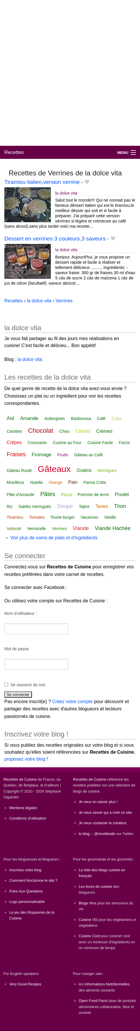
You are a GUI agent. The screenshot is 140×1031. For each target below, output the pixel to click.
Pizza (66, 494)
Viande (81, 528)
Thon (120, 506)
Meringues (107, 470)
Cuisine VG (88, 919)
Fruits (63, 454)
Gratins (84, 470)
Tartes (102, 506)
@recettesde (104, 833)
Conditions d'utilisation (27, 818)
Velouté (14, 528)
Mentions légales (23, 808)
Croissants (37, 442)
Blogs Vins (87, 903)
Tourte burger (63, 517)
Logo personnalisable (27, 901)
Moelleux (15, 482)
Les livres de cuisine (95, 886)
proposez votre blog (24, 759)
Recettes (14, 152)
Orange (55, 482)
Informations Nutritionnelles (107, 984)
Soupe (65, 506)
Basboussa (81, 418)
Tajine (84, 506)
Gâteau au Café (88, 454)
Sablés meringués (35, 506)
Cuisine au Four (67, 442)
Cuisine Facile (100, 442)
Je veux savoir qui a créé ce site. (106, 812)
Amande (29, 418)
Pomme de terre (93, 494)
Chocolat (40, 430)
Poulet (122, 494)
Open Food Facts (93, 1000)
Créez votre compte (72, 701)
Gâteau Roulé (19, 470)
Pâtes (47, 494)
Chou (64, 431)
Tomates (36, 517)
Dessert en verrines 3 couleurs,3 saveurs (55, 239)
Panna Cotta (94, 482)
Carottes (14, 431)
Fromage (41, 454)
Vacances (89, 517)
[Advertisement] (70, 73)
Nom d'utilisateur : (20, 613)
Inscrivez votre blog (25, 870)
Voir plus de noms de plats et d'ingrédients (53, 537)
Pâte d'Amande (20, 494)
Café (101, 418)
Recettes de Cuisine (20, 779)
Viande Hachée (113, 528)
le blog (84, 833)
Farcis (124, 442)
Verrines (59, 528)
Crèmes (104, 431)
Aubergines (54, 418)
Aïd (10, 418)
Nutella (36, 482)
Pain (73, 482)
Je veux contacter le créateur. (103, 823)
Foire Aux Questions (26, 891)
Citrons (83, 431)
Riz (9, 506)
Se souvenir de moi (27, 684)
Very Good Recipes (25, 984)
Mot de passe (16, 648)
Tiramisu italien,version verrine (42, 182)
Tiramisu (15, 517)
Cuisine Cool (89, 936)
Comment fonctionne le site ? (33, 880)
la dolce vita (66, 193)
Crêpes (14, 442)
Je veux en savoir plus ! (98, 802)
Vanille (110, 517)
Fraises (16, 454)
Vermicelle (36, 528)
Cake (117, 418)
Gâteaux (54, 469)
